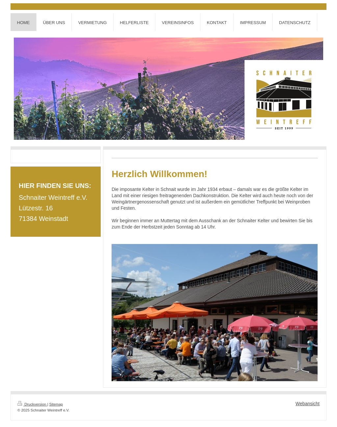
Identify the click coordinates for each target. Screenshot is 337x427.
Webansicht (308, 403)
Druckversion (32, 404)
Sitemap (56, 404)
